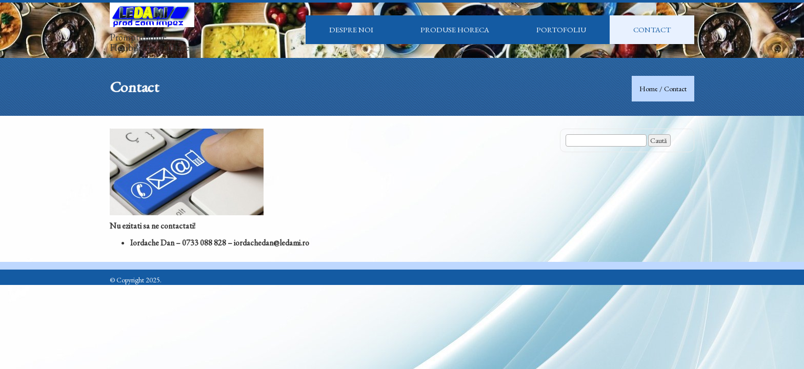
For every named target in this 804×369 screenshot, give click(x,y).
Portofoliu (561, 29)
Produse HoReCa (454, 29)
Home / (651, 88)
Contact (652, 29)
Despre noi (351, 29)
